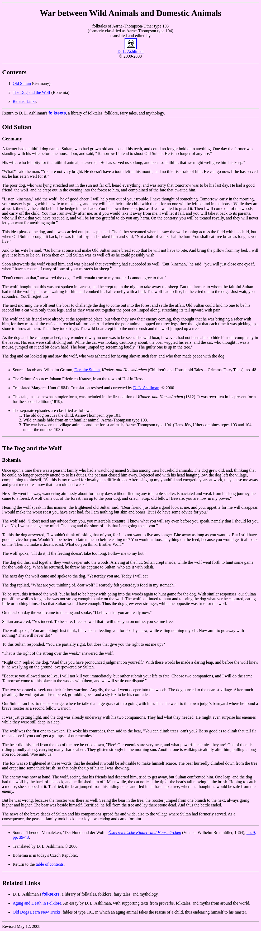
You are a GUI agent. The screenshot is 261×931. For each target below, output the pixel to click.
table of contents (50, 864)
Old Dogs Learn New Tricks (36, 912)
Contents (14, 72)
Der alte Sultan (87, 370)
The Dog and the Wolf (31, 92)
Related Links (24, 101)
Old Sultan (22, 83)
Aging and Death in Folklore (37, 903)
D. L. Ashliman (146, 388)
